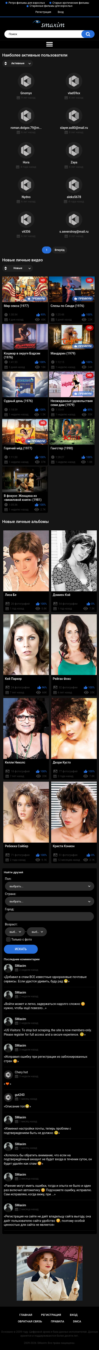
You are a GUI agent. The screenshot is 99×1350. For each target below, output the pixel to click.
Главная (25, 1314)
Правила (57, 1321)
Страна (10, 894)
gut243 (20, 1095)
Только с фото (21, 939)
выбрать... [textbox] (16, 886)
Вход (61, 12)
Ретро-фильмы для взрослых (27, 2)
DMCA (77, 1321)
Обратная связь (30, 1321)
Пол (8, 879)
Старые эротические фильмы (70, 2)
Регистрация (43, 12)
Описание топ (17, 1106)
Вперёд (60, 250)
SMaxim (20, 965)
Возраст (11, 924)
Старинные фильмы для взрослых (51, 5)
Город (9, 909)
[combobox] (49, 886)
